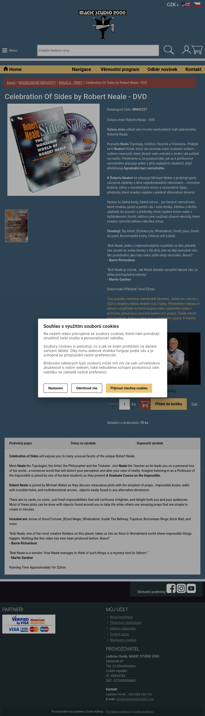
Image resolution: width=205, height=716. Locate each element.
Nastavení (55, 388)
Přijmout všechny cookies (129, 388)
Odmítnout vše (86, 388)
